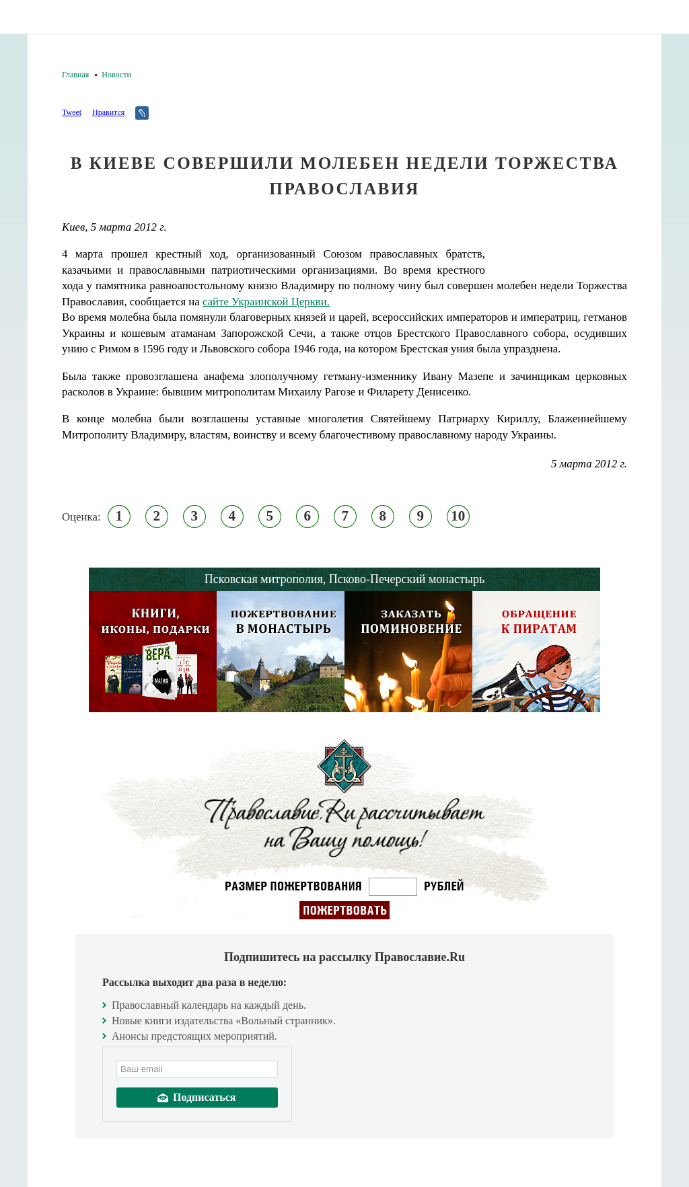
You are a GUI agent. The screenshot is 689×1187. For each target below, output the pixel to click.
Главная (75, 74)
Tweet (71, 112)
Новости (116, 74)
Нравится (108, 112)
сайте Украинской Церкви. (266, 301)
